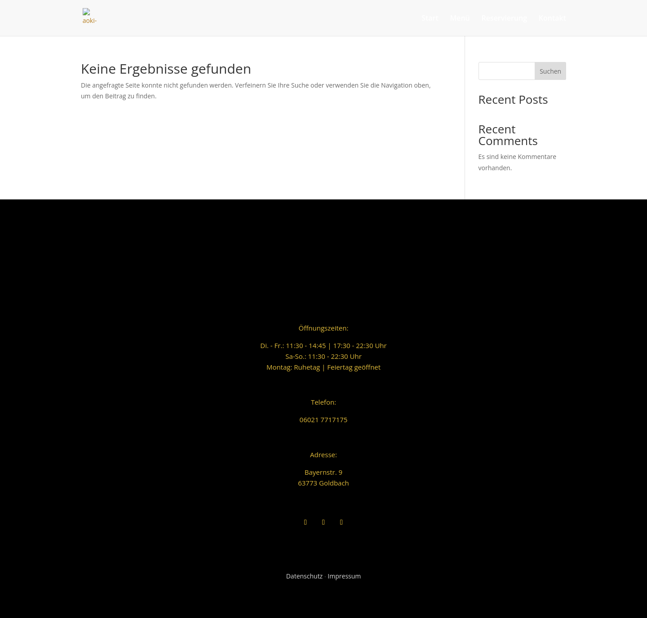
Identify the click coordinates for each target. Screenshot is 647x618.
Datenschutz (304, 576)
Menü (460, 19)
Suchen (550, 71)
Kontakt (552, 19)
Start (430, 19)
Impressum (344, 576)
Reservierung (504, 19)
